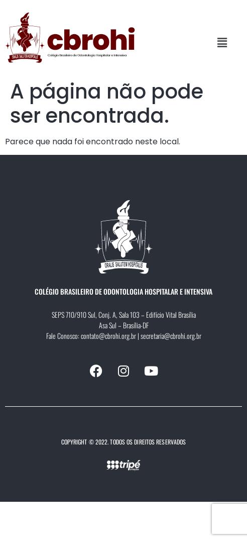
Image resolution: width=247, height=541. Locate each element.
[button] (222, 42)
